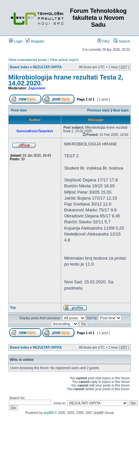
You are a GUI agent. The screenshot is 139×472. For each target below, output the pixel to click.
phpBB (49, 413)
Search (122, 41)
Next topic (121, 110)
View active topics (64, 60)
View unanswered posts (27, 60)
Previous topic (98, 110)
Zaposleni (36, 88)
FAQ (103, 41)
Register (35, 41)
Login (16, 41)
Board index (19, 67)
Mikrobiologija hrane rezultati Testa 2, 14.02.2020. (65, 80)
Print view (19, 110)
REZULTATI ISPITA (47, 67)
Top (13, 307)
